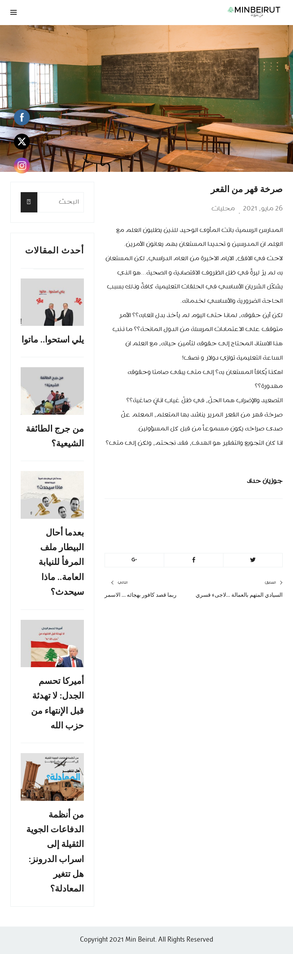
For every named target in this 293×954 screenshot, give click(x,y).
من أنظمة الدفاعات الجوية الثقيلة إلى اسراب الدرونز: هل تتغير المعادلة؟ (55, 851)
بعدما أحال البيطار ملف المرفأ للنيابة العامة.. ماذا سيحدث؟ (61, 562)
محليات (223, 208)
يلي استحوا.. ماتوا (52, 339)
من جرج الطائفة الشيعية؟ (55, 436)
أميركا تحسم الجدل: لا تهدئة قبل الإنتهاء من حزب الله (57, 703)
